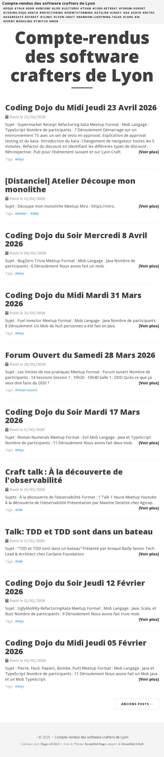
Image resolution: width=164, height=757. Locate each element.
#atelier (101, 17)
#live (56, 13)
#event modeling (17, 25)
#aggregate (13, 21)
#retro (148, 17)
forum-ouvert (27, 390)
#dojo (8, 13)
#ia (137, 21)
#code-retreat (105, 13)
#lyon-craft (64, 21)
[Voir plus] (149, 151)
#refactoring (51, 17)
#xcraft (32, 21)
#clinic (46, 21)
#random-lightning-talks (99, 21)
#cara (128, 21)
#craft (116, 17)
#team (85, 13)
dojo (20, 159)
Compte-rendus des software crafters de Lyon (48, 7)
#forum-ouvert (132, 13)
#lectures (70, 13)
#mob (53, 25)
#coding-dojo (14, 17)
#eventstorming (78, 17)
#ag (126, 17)
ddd (35, 213)
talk (19, 510)
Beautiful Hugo (95, 744)
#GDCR (136, 17)
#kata (33, 17)
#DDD (30, 13)
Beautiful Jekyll (132, 744)
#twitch (41, 25)
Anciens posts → (137, 704)
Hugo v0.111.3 (50, 744)
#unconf (43, 13)
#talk (20, 13)
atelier (22, 213)
